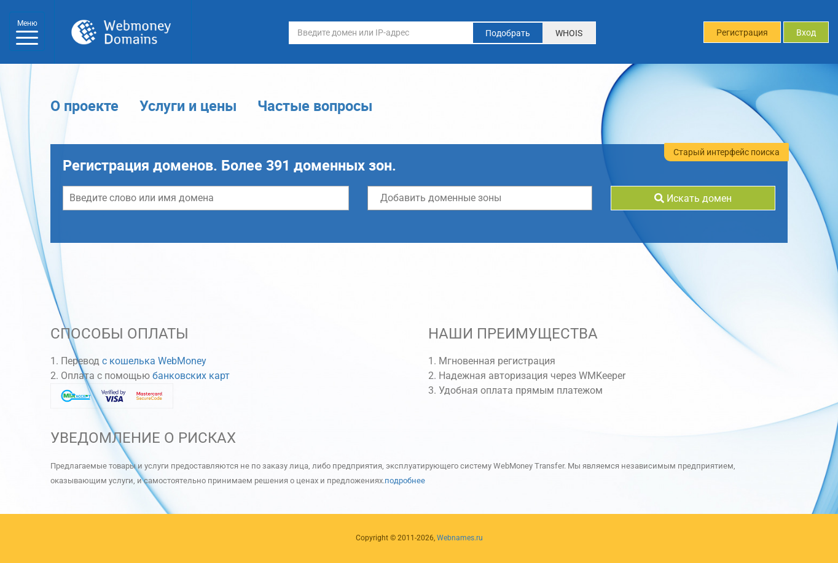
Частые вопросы (314, 107)
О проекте (84, 107)
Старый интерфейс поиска (726, 153)
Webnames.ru (460, 538)
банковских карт (191, 377)
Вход (806, 32)
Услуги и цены (188, 107)
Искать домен (693, 200)
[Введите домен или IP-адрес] (380, 32)
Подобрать (507, 33)
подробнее (405, 482)
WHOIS (568, 33)
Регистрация (742, 32)
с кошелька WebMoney (154, 363)
